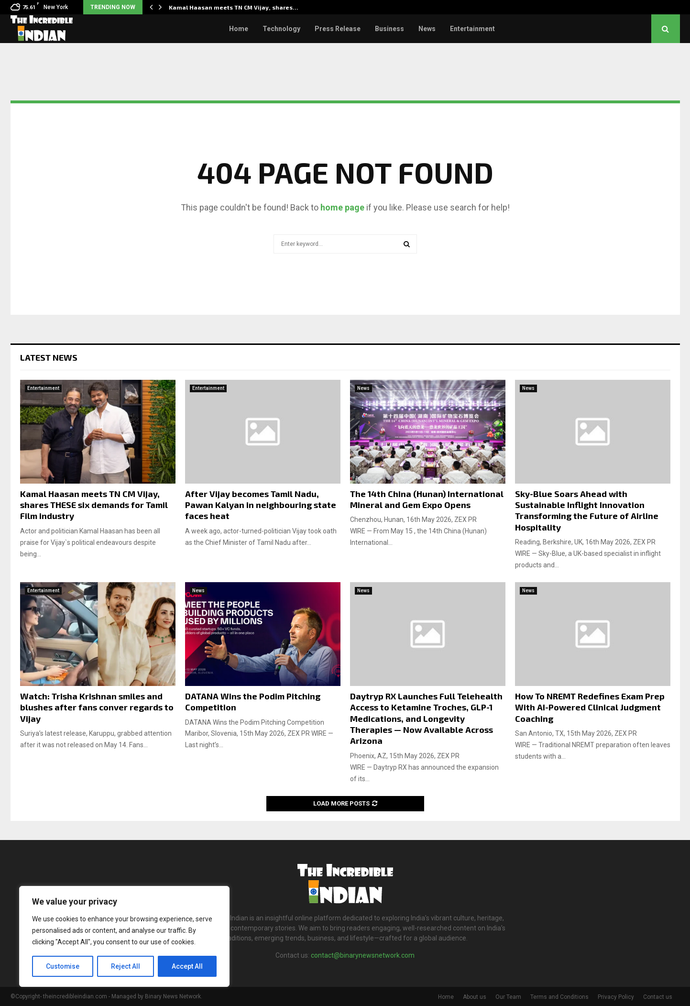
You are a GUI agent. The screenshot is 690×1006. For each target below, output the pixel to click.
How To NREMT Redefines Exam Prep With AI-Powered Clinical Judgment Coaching (590, 707)
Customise (63, 966)
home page (342, 207)
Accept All (187, 966)
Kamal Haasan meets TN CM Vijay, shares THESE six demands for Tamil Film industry (94, 504)
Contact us (657, 997)
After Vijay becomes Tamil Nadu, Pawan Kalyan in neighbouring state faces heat (260, 504)
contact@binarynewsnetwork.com (363, 955)
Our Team (508, 997)
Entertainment (472, 29)
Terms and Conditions (559, 997)
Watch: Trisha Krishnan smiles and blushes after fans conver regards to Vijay (97, 707)
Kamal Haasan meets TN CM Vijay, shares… (233, 7)
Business (389, 29)
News (427, 29)
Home (238, 29)
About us (474, 997)
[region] (124, 936)
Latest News (48, 357)
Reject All (126, 966)
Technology (281, 29)
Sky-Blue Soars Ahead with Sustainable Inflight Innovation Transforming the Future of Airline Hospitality (586, 510)
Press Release (338, 29)
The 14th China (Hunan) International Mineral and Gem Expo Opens (427, 499)
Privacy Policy (616, 997)
